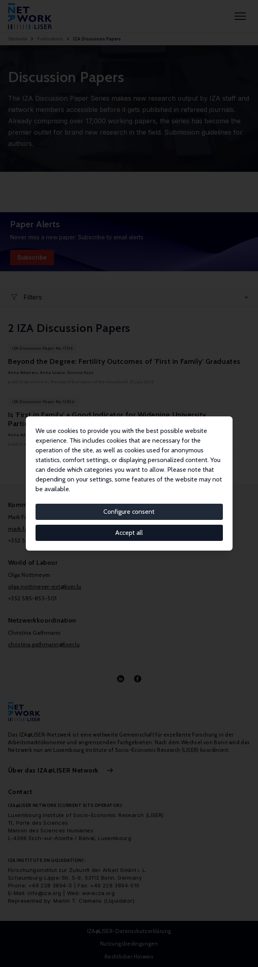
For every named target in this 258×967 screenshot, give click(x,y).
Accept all (129, 532)
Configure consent (129, 511)
